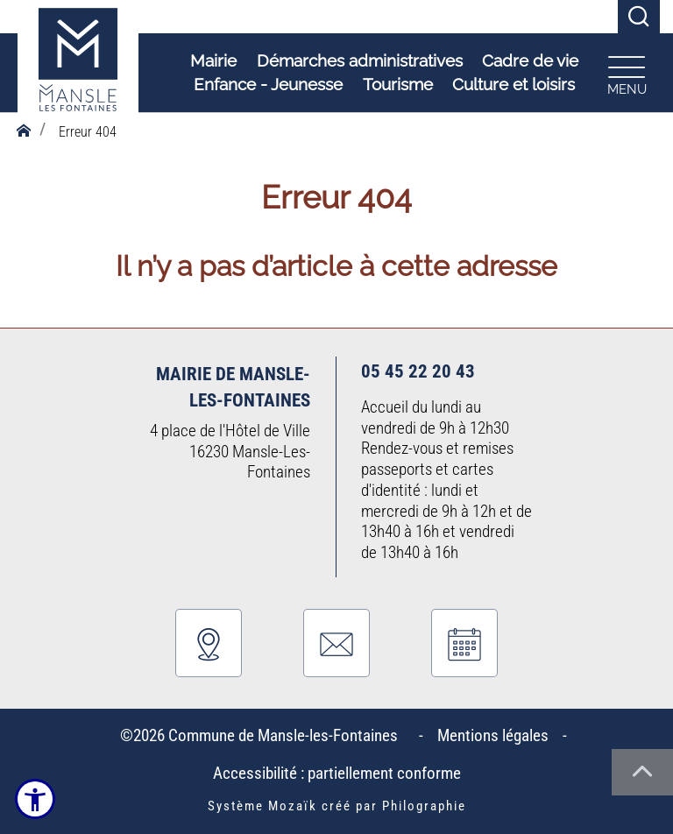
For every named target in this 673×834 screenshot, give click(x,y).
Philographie (424, 806)
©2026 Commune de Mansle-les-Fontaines (262, 735)
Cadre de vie (527, 61)
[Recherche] (639, 17)
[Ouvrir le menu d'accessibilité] (35, 798)
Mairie (211, 61)
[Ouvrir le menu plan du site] (624, 73)
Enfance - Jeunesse (265, 84)
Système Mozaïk (262, 806)
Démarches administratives (357, 61)
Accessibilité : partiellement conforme (337, 773)
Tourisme (395, 84)
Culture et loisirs (511, 84)
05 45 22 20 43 (418, 371)
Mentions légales (493, 735)
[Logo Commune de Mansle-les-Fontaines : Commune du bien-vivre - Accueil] (78, 74)
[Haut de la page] (642, 772)
